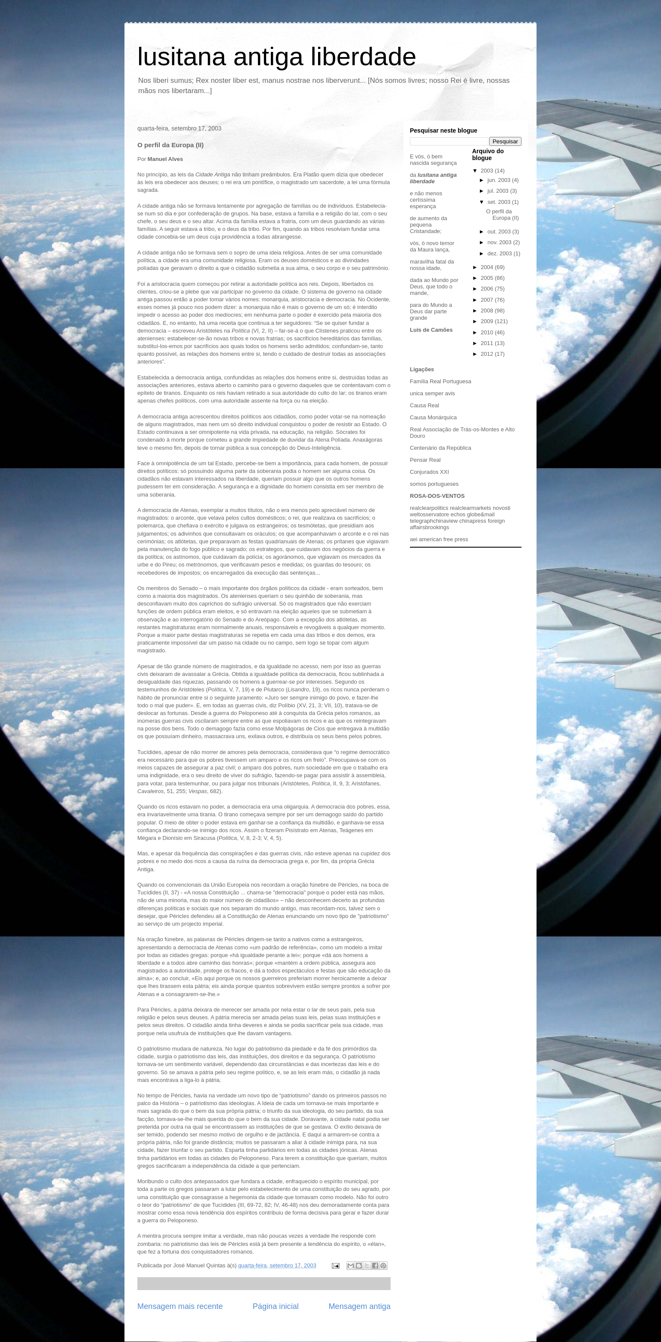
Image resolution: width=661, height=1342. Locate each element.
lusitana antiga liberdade (276, 56)
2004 (488, 267)
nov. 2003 (500, 242)
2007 (488, 300)
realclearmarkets (470, 508)
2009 (488, 321)
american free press (443, 539)
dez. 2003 (501, 253)
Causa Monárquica (433, 417)
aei (413, 539)
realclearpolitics (429, 508)
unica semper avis (432, 393)
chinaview (445, 521)
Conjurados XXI (429, 472)
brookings (437, 527)
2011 (488, 343)
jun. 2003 (500, 180)
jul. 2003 (499, 191)
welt (415, 514)
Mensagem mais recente (180, 1306)
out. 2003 (500, 231)
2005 (488, 278)
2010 (488, 332)
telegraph (421, 521)
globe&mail (480, 514)
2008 (488, 310)
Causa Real (424, 405)
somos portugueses (434, 484)
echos (458, 514)
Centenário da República (440, 448)
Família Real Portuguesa (440, 381)
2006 (488, 288)
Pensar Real (425, 460)
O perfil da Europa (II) (502, 214)
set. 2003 (500, 202)
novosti (501, 508)
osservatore (434, 514)
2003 (488, 170)
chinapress (472, 521)
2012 (488, 354)
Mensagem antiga (359, 1306)
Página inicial (276, 1306)
